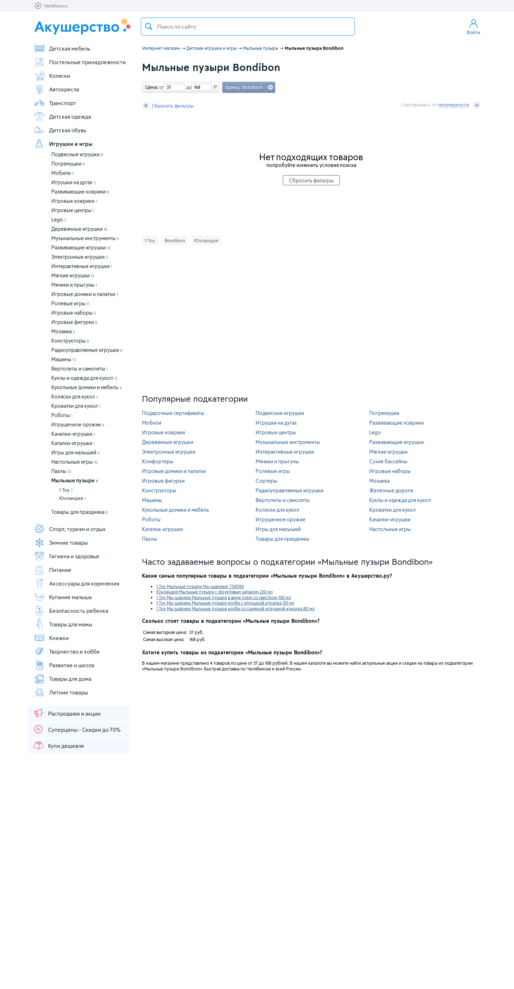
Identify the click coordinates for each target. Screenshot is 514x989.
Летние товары (61, 692)
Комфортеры (157, 461)
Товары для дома (62, 678)
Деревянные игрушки (79, 229)
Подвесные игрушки (77, 154)
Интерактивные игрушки (81, 266)
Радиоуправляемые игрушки (87, 350)
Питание (52, 569)
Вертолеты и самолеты (79, 369)
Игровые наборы (73, 313)
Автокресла (56, 89)
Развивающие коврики (80, 191)
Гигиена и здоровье (66, 556)
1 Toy (66, 490)
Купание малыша (63, 597)
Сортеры (266, 481)
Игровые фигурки (74, 322)
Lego (58, 219)
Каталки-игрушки (73, 443)
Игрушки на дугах (73, 182)
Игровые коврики (74, 201)
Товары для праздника (79, 512)
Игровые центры (72, 210)
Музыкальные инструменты (85, 238)
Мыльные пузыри (74, 480)
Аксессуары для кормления (76, 583)
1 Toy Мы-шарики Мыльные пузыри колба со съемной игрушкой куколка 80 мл (235, 608)
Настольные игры (74, 462)
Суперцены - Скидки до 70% (76, 729)
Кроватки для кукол (75, 406)
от (160, 87)
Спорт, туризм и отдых (70, 529)
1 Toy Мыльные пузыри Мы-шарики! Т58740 (200, 586)
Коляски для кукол (74, 396)
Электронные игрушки (79, 257)
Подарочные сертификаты (173, 413)
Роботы (61, 415)
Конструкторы (70, 341)
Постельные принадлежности (80, 62)
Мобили (62, 173)
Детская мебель (62, 48)
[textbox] (248, 26)
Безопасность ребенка (71, 610)
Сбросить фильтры (168, 105)
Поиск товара (148, 26)
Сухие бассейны (388, 461)
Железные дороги (391, 490)
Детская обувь (60, 130)
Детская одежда (62, 116)
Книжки (51, 638)
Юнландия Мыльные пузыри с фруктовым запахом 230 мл (214, 591)
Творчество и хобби (67, 651)
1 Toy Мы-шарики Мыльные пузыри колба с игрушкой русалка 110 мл (225, 602)
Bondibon (175, 240)
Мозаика (63, 331)
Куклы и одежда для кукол (84, 378)
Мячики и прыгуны (74, 285)
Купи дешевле (58, 745)
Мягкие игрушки (72, 275)
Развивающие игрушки (81, 247)
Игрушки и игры (63, 143)
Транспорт (55, 103)
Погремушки (68, 164)
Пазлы (61, 471)
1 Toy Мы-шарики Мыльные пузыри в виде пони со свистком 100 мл (223, 597)
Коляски (52, 75)
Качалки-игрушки (73, 434)
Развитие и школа (64, 665)
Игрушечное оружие (77, 424)
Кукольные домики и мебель (86, 387)
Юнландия (72, 498)
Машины (63, 359)
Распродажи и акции (67, 713)
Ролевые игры (70, 303)
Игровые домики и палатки (84, 294)
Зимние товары (61, 542)
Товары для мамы (63, 624)
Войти (473, 26)
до (187, 87)
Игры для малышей (75, 452)
